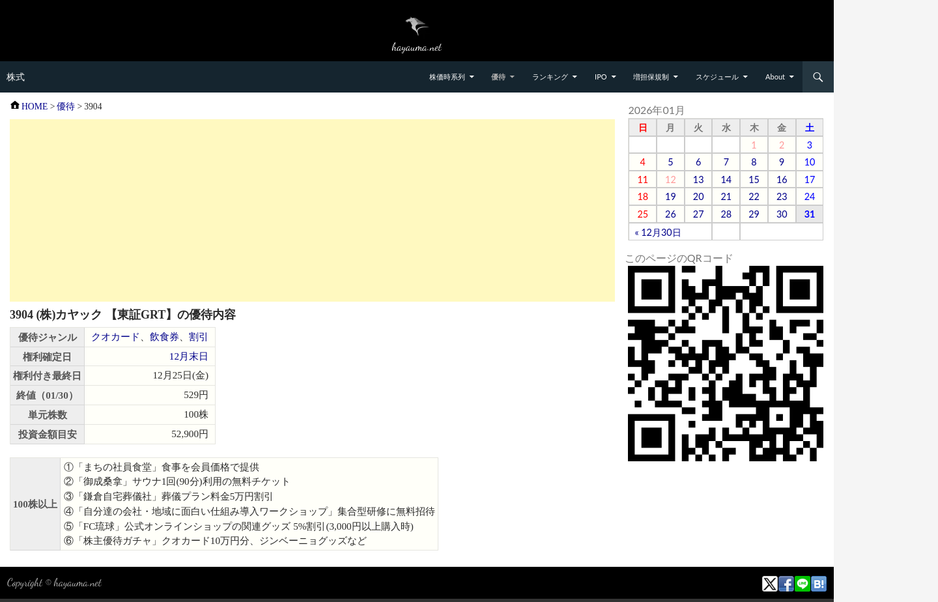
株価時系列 (447, 76)
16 (782, 179)
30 (782, 214)
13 (698, 179)
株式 (16, 77)
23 (782, 196)
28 (726, 214)
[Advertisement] (312, 210)
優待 (498, 76)
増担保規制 (651, 76)
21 (726, 196)
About (775, 76)
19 (670, 196)
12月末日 (188, 356)
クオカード (115, 336)
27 (698, 214)
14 (726, 179)
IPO (601, 76)
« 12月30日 (657, 232)
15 (754, 179)
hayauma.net (78, 582)
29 (754, 214)
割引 (198, 336)
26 (670, 214)
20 (698, 196)
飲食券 (164, 336)
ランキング (550, 76)
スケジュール (717, 76)
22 (754, 196)
